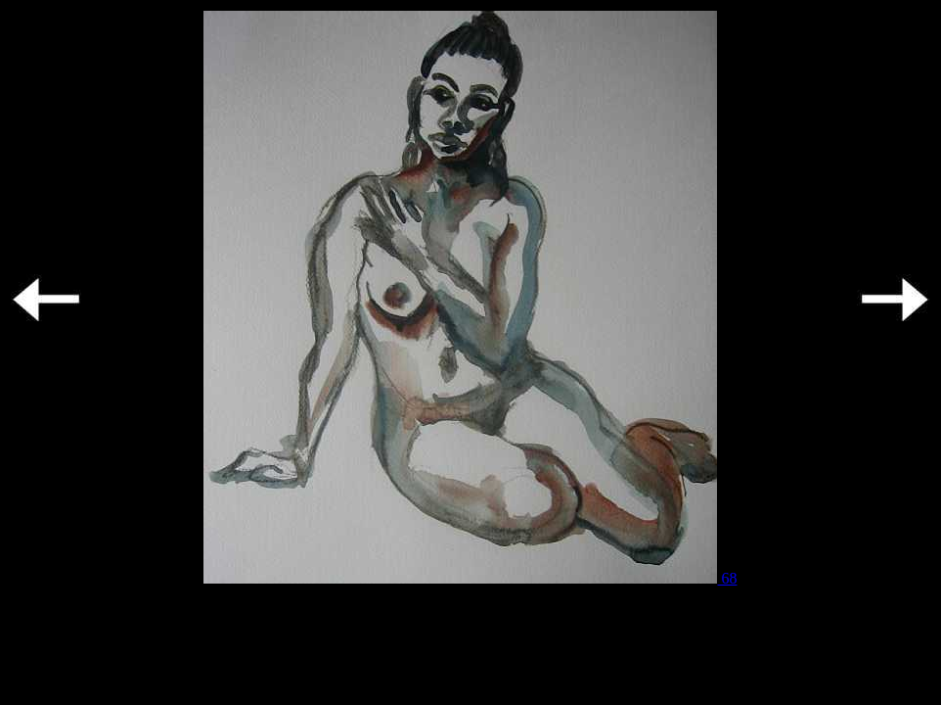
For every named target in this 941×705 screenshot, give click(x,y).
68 (470, 578)
